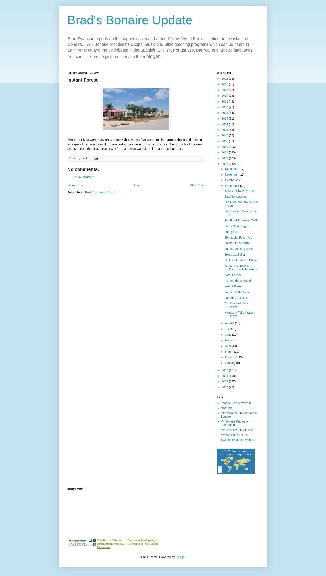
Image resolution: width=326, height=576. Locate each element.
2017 (225, 107)
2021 (225, 84)
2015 (225, 118)
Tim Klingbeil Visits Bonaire (236, 305)
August (230, 323)
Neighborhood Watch (238, 280)
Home (136, 185)
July (228, 329)
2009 (225, 152)
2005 (225, 375)
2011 (225, 141)
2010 (225, 146)
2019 (225, 95)
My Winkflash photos (234, 434)
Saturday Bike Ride (236, 297)
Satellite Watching (236, 196)
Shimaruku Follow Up (238, 237)
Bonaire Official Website (236, 403)
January (230, 363)
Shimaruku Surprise (237, 243)
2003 (225, 387)
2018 (225, 101)
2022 (225, 78)
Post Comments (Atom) (100, 192)
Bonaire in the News (237, 292)
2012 (225, 135)
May (228, 340)
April (228, 346)
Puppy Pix (230, 232)
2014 (225, 124)
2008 (225, 158)
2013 (225, 129)
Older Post (197, 185)
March (229, 351)
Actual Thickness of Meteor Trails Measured (241, 267)
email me (227, 408)
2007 (225, 164)
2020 (225, 90)
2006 (225, 370)
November (232, 174)
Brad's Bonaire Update (130, 20)
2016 (225, 112)
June (228, 334)
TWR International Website (238, 439)
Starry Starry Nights (237, 226)
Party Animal (232, 275)
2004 (225, 381)
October (230, 180)
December (232, 169)
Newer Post (75, 185)
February (231, 357)
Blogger (180, 557)
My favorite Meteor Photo (240, 260)
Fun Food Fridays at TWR (241, 220)
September (232, 186)
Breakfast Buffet (234, 254)
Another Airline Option (238, 249)
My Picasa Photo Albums (237, 429)
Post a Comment (83, 177)
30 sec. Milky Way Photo (240, 190)
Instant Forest (233, 286)
